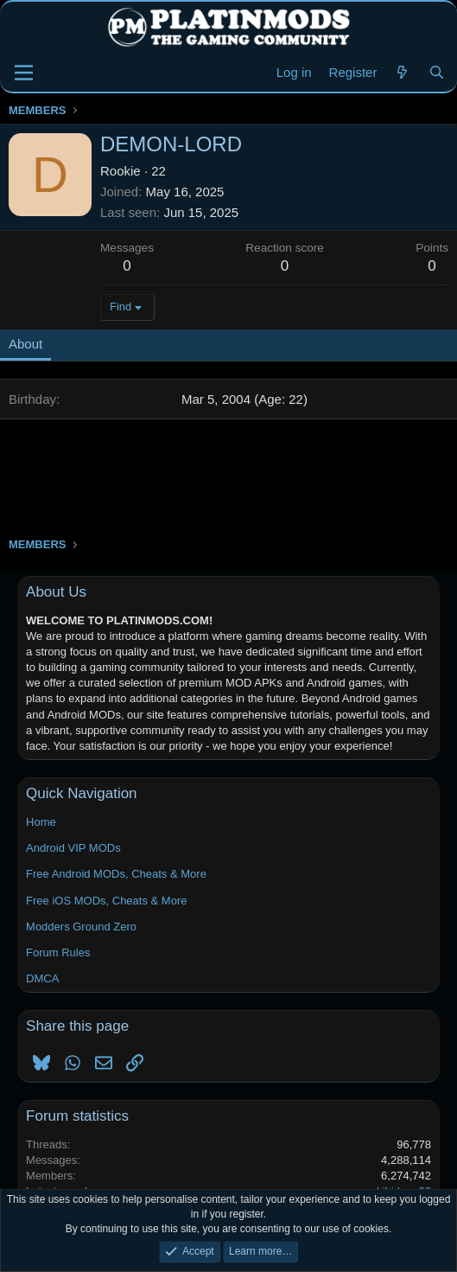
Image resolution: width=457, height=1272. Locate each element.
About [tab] (25, 343)
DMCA (42, 978)
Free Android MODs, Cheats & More (116, 873)
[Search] (437, 72)
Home (41, 821)
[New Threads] (402, 72)
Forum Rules (58, 952)
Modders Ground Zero (81, 926)
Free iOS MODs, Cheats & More (106, 900)
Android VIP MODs (73, 847)
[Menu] (23, 72)
